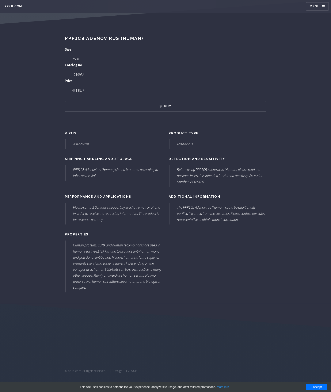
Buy (167, 106)
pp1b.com (13, 6)
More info (223, 387)
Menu (315, 6)
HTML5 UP (130, 371)
